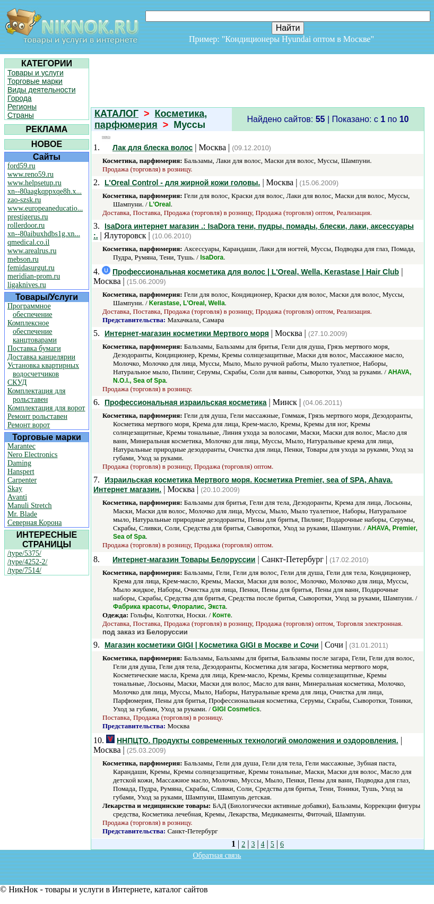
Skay (14, 489)
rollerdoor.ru (26, 225)
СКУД (17, 382)
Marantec (21, 446)
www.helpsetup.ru (34, 183)
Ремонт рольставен (37, 416)
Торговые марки (35, 81)
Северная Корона (34, 523)
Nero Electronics (32, 455)
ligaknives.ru (26, 285)
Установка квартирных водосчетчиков (43, 369)
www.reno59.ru (30, 174)
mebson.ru (23, 259)
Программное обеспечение (30, 310)
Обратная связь (217, 855)
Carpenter (22, 480)
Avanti (17, 497)
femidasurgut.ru (31, 268)
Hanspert (20, 472)
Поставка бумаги (34, 348)
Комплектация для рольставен (36, 395)
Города (19, 98)
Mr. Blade (22, 514)
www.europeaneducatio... (45, 208)
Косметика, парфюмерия (150, 119)
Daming (19, 463)
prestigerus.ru (27, 217)
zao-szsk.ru (24, 200)
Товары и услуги (35, 72)
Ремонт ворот (28, 425)
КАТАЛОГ (116, 113)
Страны (20, 115)
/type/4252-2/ (27, 562)
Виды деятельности (41, 89)
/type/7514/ (24, 570)
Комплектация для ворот (46, 408)
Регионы (22, 106)
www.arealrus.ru (31, 251)
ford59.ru (21, 166)
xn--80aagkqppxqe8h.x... (44, 191)
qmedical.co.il (28, 242)
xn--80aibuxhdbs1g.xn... (43, 234)
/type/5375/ (24, 553)
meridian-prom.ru (33, 276)
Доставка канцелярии (41, 357)
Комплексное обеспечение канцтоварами (32, 331)
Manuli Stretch (29, 506)
